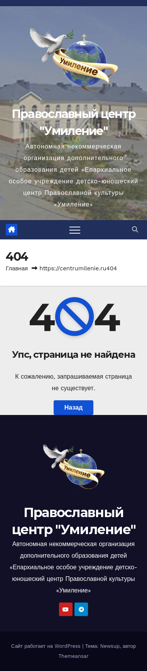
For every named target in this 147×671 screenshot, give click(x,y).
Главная (17, 268)
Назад (73, 407)
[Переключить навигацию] (74, 229)
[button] (135, 229)
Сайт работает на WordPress (46, 646)
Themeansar (74, 656)
